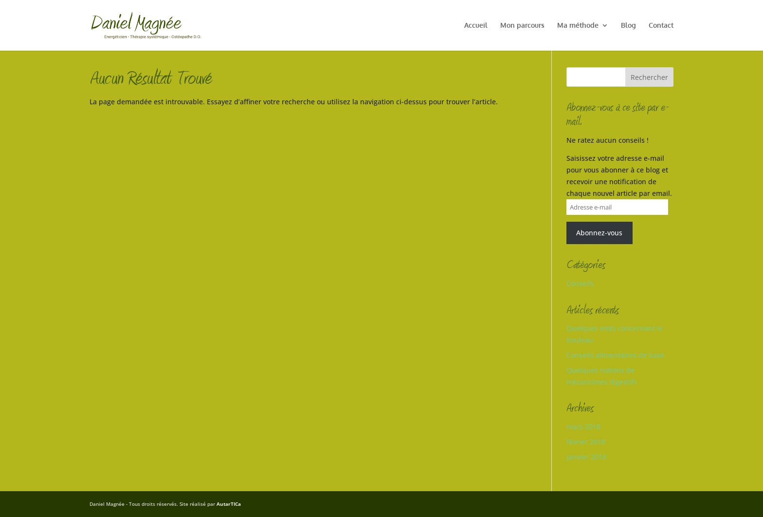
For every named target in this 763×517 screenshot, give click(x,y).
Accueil (476, 25)
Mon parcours (522, 25)
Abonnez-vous (599, 232)
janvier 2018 (586, 456)
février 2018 (585, 441)
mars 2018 (583, 426)
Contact (661, 25)
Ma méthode (578, 25)
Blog (628, 25)
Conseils (580, 283)
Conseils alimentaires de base (615, 355)
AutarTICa (229, 503)
